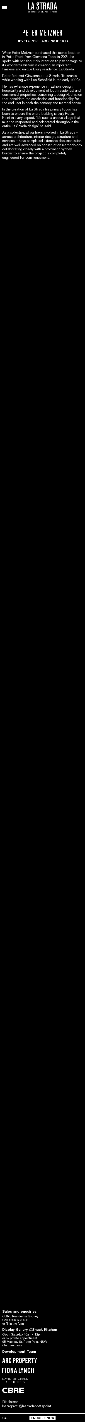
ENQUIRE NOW (42, 1418)
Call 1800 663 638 (15, 1320)
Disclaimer (10, 1401)
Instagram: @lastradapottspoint (26, 1406)
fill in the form (15, 1323)
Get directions (12, 1345)
